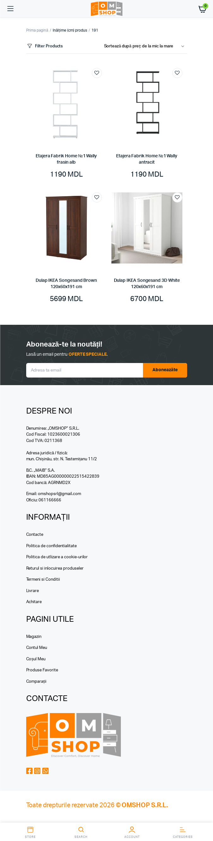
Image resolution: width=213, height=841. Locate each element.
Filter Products (44, 46)
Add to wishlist (97, 73)
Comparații (36, 682)
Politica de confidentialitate (51, 546)
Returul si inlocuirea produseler (55, 568)
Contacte (35, 535)
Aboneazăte (165, 370)
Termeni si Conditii (43, 580)
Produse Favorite (42, 670)
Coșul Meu (35, 659)
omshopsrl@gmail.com (59, 494)
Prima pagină (37, 30)
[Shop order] (145, 46)
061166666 (49, 500)
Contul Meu (36, 648)
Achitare (34, 602)
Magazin (34, 637)
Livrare (32, 591)
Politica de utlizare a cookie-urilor (57, 557)
